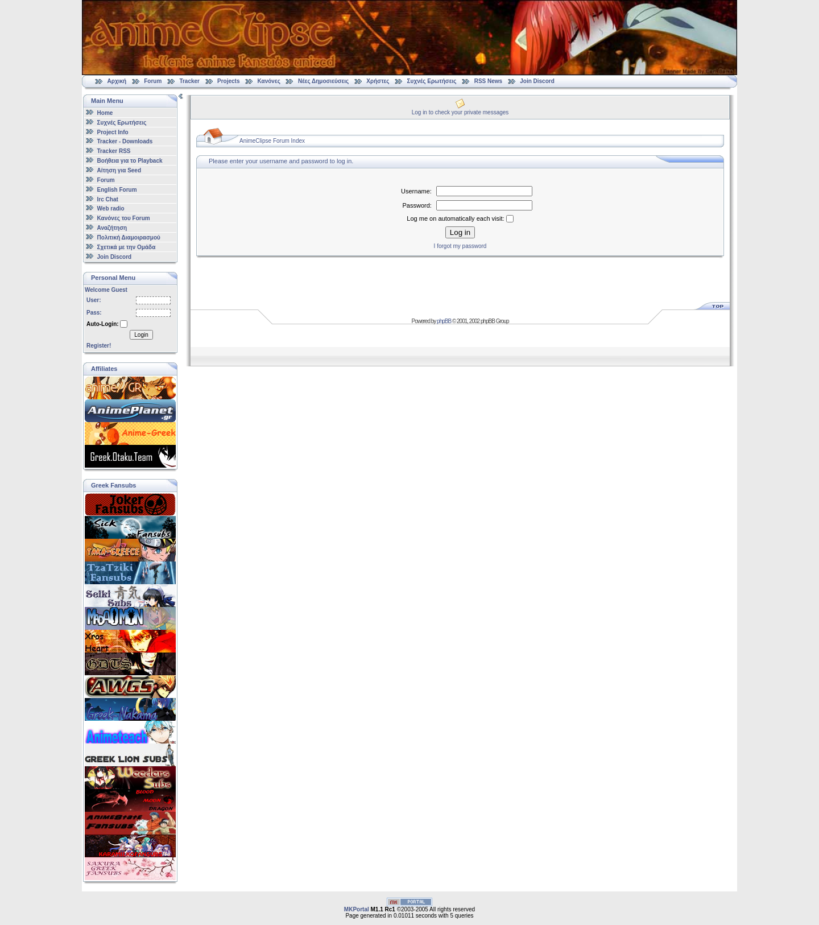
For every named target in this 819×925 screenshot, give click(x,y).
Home (105, 113)
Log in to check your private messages (460, 112)
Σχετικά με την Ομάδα (126, 247)
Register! (98, 345)
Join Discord (537, 81)
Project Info (113, 132)
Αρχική (117, 81)
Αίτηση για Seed (119, 170)
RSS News (488, 81)
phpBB (444, 321)
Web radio (111, 208)
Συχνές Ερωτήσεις (432, 81)
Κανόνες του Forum (123, 218)
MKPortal (356, 909)
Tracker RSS (114, 151)
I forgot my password (460, 246)
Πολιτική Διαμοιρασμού (128, 237)
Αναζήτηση (112, 228)
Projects (228, 81)
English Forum (117, 190)
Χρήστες (377, 81)
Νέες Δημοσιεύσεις (323, 81)
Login (141, 335)
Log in (460, 232)
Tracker (189, 81)
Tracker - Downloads (125, 141)
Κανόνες (269, 81)
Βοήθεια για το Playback (130, 161)
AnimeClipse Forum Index (272, 141)
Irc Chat (107, 199)
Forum (153, 81)
